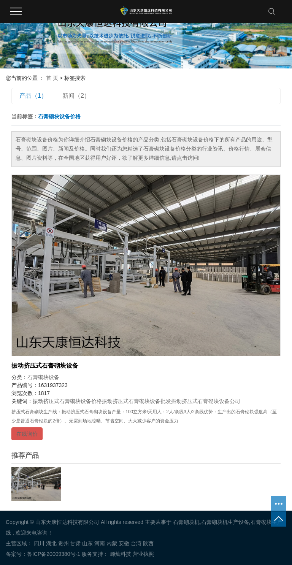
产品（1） (33, 95)
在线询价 (27, 434)
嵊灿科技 (119, 554)
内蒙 (111, 543)
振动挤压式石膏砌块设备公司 (205, 401)
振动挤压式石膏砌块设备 (44, 365)
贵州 (63, 543)
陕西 (148, 543)
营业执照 (143, 554)
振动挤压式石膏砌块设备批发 (136, 401)
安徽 (124, 543)
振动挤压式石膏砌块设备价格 (67, 401)
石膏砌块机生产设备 (225, 522)
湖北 (51, 543)
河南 (99, 543)
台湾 (136, 543)
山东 (87, 543)
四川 (39, 543)
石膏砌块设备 (43, 377)
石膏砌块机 (186, 522)
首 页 (52, 78)
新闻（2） (76, 95)
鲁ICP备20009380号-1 (53, 554)
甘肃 (75, 543)
